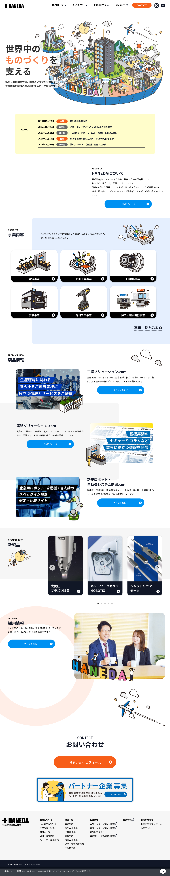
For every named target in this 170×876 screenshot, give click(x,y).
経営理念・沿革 (47, 835)
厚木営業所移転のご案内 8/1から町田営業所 (92, 138)
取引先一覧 (45, 839)
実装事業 (69, 843)
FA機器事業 (70, 839)
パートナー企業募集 (49, 847)
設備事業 (69, 831)
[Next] (158, 575)
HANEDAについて (48, 831)
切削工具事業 (71, 835)
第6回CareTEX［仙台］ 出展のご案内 (88, 144)
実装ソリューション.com (103, 835)
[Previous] (52, 575)
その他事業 (70, 855)
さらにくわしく (128, 207)
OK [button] (163, 871)
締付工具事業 (71, 847)
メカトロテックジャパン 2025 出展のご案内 (91, 126)
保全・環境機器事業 (74, 851)
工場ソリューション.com (103, 831)
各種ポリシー (147, 835)
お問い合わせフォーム (85, 769)
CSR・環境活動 (47, 843)
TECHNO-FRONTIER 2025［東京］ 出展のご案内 (93, 132)
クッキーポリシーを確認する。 (78, 871)
